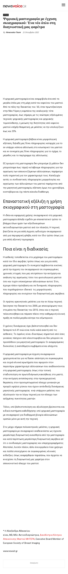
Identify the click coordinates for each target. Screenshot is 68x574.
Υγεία (6, 15)
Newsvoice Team (13, 32)
